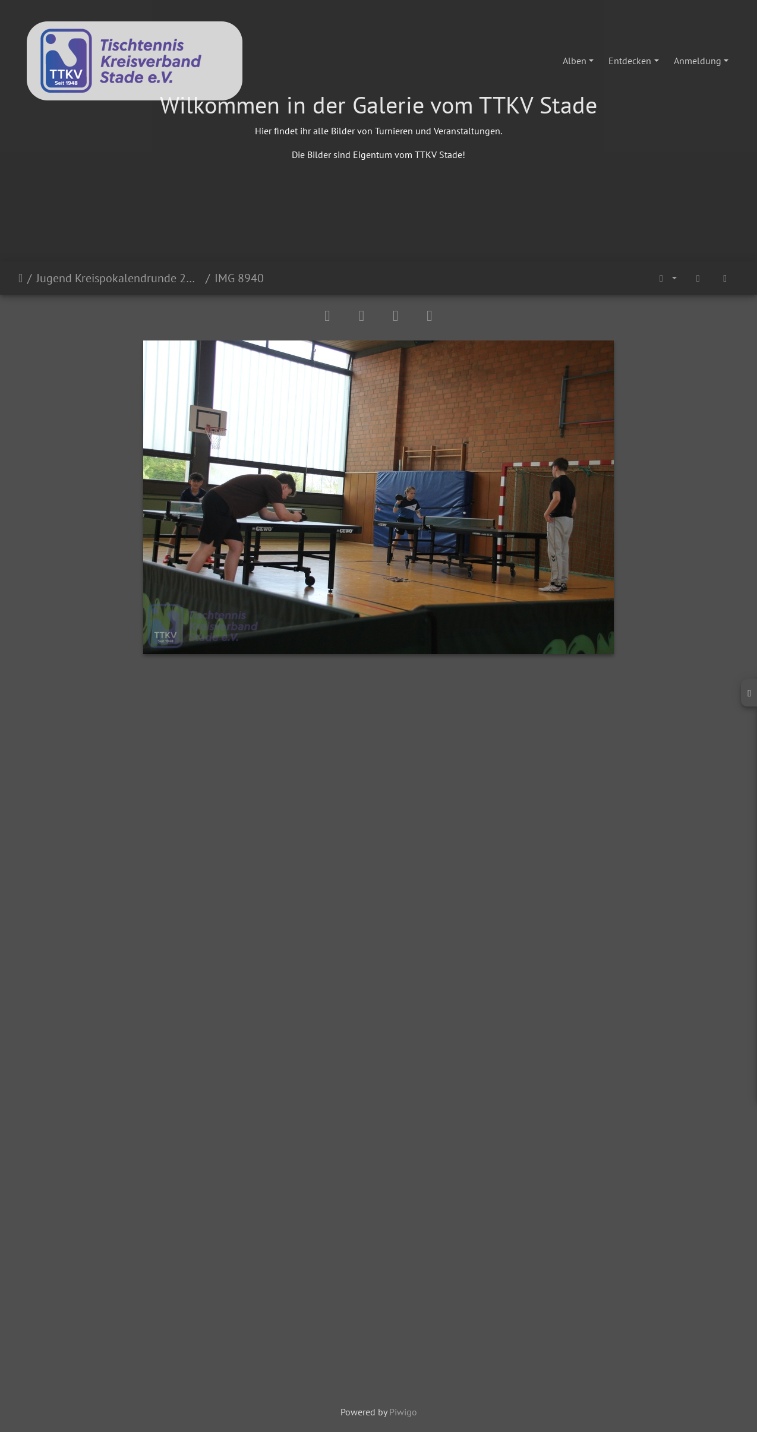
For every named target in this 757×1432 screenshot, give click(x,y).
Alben (574, 61)
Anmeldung (697, 61)
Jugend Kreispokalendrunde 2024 (118, 278)
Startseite (20, 278)
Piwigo (403, 1412)
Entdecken (629, 61)
